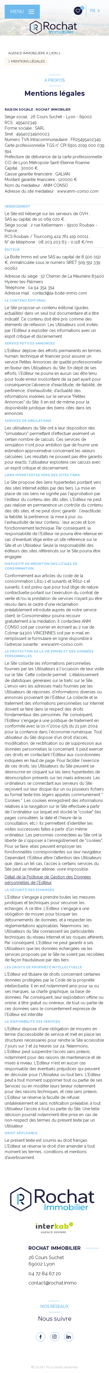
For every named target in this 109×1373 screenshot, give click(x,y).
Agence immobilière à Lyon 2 (34, 53)
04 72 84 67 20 (44, 1273)
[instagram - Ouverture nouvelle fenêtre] (54, 1336)
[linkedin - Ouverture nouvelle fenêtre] (68, 1336)
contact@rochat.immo (52, 1283)
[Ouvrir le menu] (22, 12)
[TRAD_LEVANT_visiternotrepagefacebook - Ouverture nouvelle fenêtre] (40, 1336)
